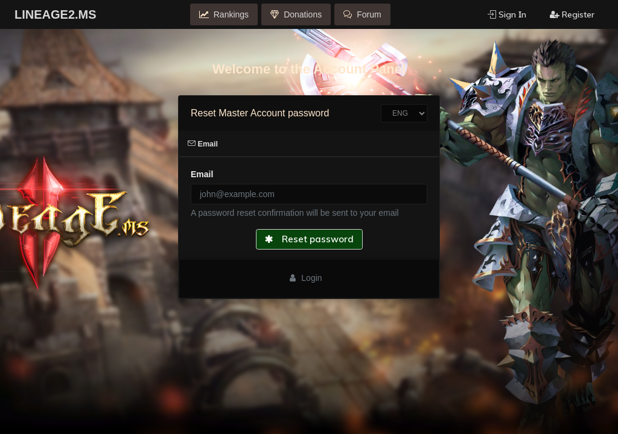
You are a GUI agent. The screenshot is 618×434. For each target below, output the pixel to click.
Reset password (309, 239)
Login (306, 278)
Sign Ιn (507, 14)
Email (203, 143)
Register (572, 14)
